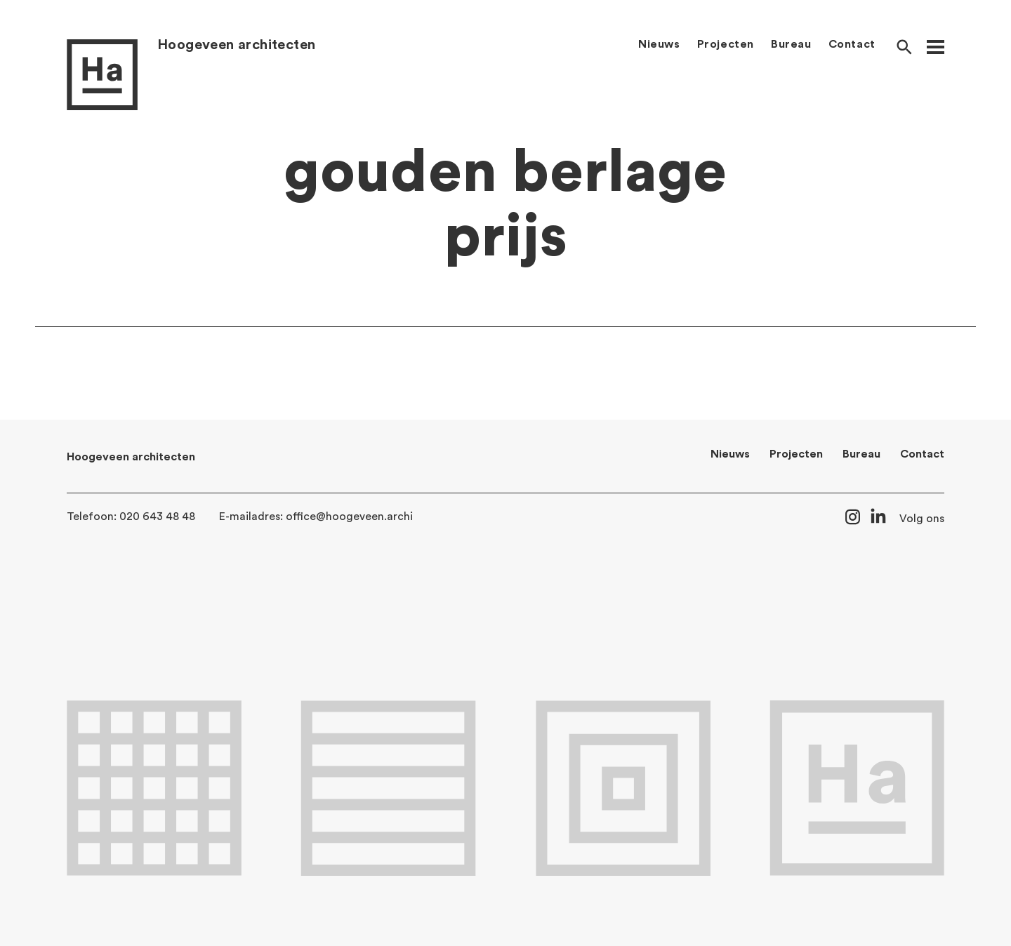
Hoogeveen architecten (236, 45)
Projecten (725, 44)
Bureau (791, 44)
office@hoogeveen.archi (349, 516)
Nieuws (659, 44)
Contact (851, 44)
